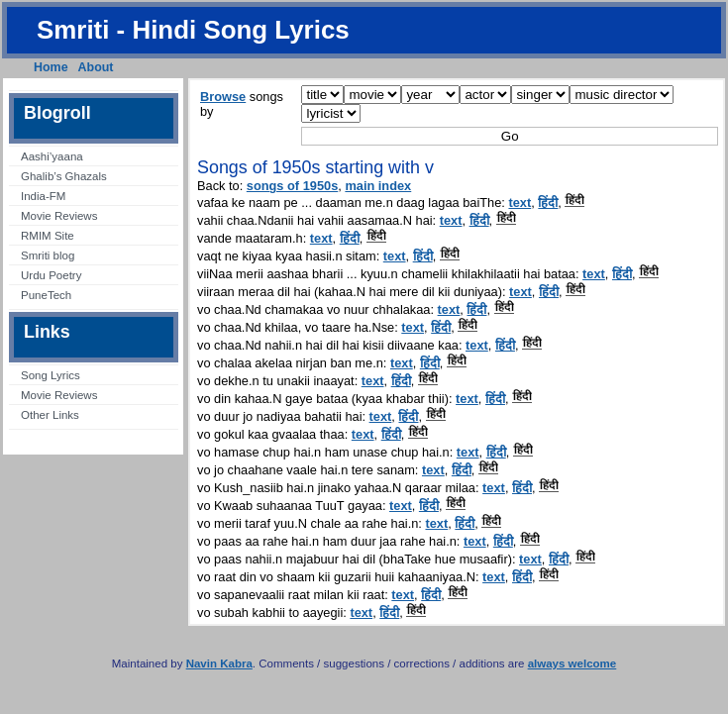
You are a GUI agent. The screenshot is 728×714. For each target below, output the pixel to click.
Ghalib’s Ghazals (64, 176)
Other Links (50, 415)
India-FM (43, 196)
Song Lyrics (50, 375)
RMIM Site (47, 236)
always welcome (572, 663)
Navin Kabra (219, 663)
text (519, 202)
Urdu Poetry (51, 275)
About (96, 67)
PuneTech (46, 295)
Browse (223, 96)
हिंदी (548, 202)
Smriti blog (47, 255)
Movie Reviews (59, 216)
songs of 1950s (292, 185)
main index (378, 185)
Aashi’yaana (52, 156)
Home (51, 67)
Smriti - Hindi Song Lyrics (193, 30)
